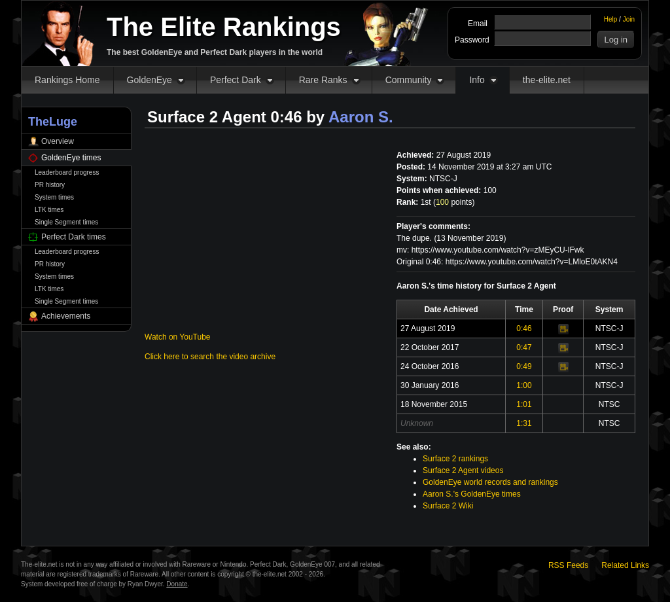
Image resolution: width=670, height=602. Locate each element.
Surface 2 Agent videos (463, 470)
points (454, 202)
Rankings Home (67, 80)
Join (629, 19)
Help (611, 19)
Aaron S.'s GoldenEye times (472, 494)
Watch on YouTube (178, 337)
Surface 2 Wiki (448, 505)
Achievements (65, 316)
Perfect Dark (235, 80)
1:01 (523, 404)
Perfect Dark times (73, 236)
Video (563, 329)
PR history (50, 184)
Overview (57, 141)
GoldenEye (149, 80)
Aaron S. (360, 117)
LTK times (49, 209)
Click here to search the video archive (210, 356)
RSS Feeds (568, 565)
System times (54, 197)
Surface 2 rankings (455, 458)
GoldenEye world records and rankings (490, 482)
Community (408, 80)
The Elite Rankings (224, 26)
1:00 (523, 385)
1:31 (523, 423)
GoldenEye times (71, 157)
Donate (176, 584)
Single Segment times (66, 222)
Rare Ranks (323, 80)
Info (476, 80)
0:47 (523, 347)
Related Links (625, 565)
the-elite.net (547, 80)
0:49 (523, 366)
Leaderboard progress (67, 172)
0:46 (523, 328)
